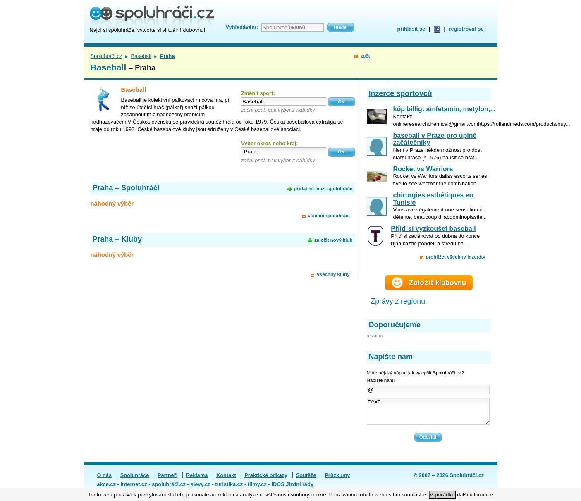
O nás (104, 480)
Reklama (197, 480)
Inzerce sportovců (400, 93)
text (428, 414)
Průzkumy (337, 480)
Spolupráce (134, 480)
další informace (475, 494)
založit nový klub (333, 239)
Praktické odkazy (265, 480)
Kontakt (226, 480)
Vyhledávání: (242, 27)
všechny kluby (333, 274)
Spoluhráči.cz (106, 56)
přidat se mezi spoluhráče (323, 188)
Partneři (167, 480)
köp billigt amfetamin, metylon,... (444, 109)
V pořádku (442, 494)
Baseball (141, 56)
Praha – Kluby (117, 239)
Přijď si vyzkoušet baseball (433, 228)
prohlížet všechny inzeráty (455, 256)
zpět (365, 55)
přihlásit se (411, 29)
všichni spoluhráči (329, 215)
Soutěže (306, 480)
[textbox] (283, 101)
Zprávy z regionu (398, 301)
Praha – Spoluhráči (126, 188)
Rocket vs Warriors (423, 169)
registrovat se (466, 29)
